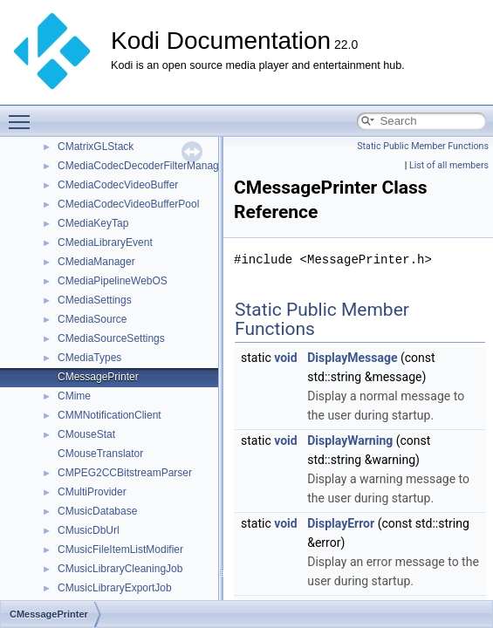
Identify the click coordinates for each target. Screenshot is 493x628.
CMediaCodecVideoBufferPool (128, 204)
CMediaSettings (95, 300)
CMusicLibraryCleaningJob (120, 569)
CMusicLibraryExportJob (115, 588)
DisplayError (340, 523)
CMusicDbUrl (89, 530)
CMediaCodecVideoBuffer (118, 185)
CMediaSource (92, 319)
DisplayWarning (350, 440)
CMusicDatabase (97, 511)
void (285, 358)
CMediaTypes (89, 358)
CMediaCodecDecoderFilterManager (143, 166)
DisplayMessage (352, 358)
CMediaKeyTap (93, 223)
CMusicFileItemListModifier (120, 549)
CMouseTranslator (100, 453)
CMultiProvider (92, 492)
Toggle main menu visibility (23, 114)
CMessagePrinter (98, 377)
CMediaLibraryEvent (105, 242)
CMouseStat (86, 434)
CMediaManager (96, 262)
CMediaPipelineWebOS (113, 281)
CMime (74, 396)
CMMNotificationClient (109, 415)
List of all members (449, 165)
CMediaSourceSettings (111, 338)
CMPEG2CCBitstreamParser (125, 473)
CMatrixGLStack (96, 146)
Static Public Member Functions (423, 146)
